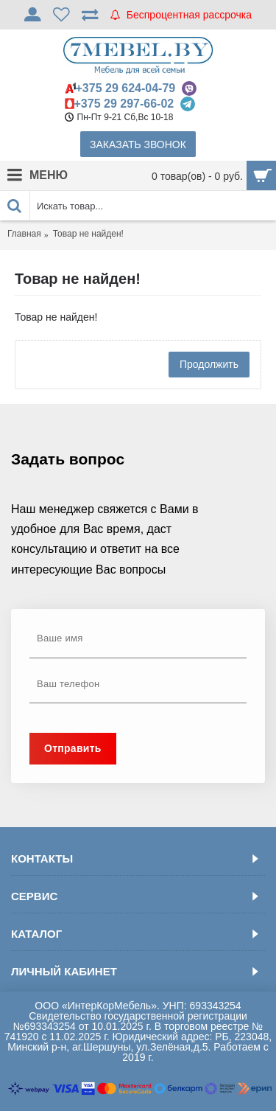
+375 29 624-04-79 (126, 88)
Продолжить (209, 364)
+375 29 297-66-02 (124, 103)
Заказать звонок (138, 144)
